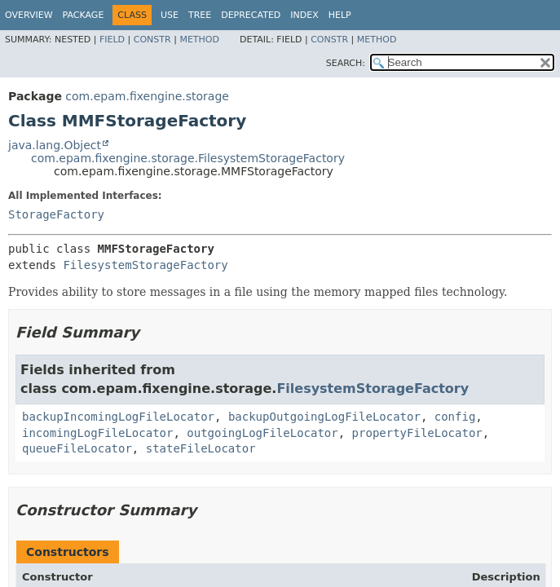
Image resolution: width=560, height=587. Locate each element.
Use (170, 15)
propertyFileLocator (417, 432)
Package (83, 15)
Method (199, 39)
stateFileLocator (201, 448)
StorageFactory (56, 214)
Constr (152, 39)
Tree (199, 15)
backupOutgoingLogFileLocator (324, 416)
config (455, 416)
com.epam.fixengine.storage (147, 96)
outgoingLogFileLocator (262, 432)
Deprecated (250, 15)
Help (340, 15)
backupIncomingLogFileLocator (118, 416)
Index (304, 15)
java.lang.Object (54, 145)
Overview (29, 15)
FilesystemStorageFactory (145, 264)
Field (112, 39)
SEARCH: (345, 63)
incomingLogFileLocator (97, 432)
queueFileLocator (77, 448)
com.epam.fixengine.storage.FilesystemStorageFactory (188, 158)
